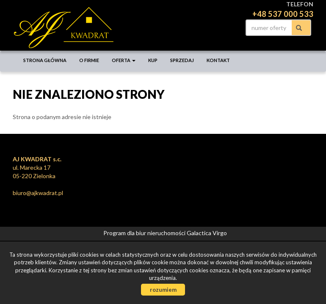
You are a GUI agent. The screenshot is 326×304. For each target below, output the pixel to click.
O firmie (89, 60)
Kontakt (218, 60)
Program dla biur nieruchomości (145, 232)
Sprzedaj (182, 60)
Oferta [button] (123, 60)
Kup (152, 60)
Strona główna (44, 60)
